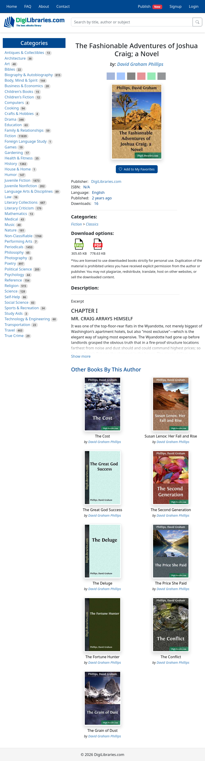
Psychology (14, 274)
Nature (11, 230)
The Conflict (171, 656)
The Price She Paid (171, 583)
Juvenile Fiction (17, 180)
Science (11, 291)
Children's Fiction (19, 97)
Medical (11, 219)
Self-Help (12, 296)
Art (7, 63)
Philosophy (14, 252)
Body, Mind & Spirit (21, 80)
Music (10, 224)
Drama (10, 119)
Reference (13, 280)
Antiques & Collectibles (24, 52)
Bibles (10, 69)
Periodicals (14, 246)
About (44, 6)
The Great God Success (102, 509)
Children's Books (19, 91)
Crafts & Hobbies (19, 113)
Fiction (10, 135)
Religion (12, 285)
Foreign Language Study (26, 141)
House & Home (18, 169)
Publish (150, 6)
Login (194, 6)
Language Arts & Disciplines (29, 191)
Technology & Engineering (27, 318)
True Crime (14, 335)
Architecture (15, 58)
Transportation (17, 324)
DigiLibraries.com (106, 181)
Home (11, 6)
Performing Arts (18, 241)
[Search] (132, 22)
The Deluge (102, 583)
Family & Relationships (24, 130)
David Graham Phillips (140, 64)
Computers (14, 102)
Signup (176, 6)
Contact (63, 6)
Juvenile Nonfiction (21, 185)
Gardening (14, 152)
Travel (10, 330)
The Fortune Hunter (102, 656)
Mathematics (16, 213)
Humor (11, 174)
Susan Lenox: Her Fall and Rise (171, 436)
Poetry (10, 263)
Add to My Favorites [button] (137, 169)
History (11, 163)
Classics (92, 224)
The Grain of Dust (102, 730)
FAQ (27, 6)
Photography (16, 257)
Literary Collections (21, 202)
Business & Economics (24, 85)
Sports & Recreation (22, 307)
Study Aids (14, 313)
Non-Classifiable (18, 235)
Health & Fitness (19, 158)
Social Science (16, 302)
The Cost (102, 436)
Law (8, 196)
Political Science (18, 269)
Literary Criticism (19, 208)
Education (13, 124)
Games (11, 147)
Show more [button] (81, 356)
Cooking (12, 108)
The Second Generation (171, 509)
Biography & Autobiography (29, 74)
